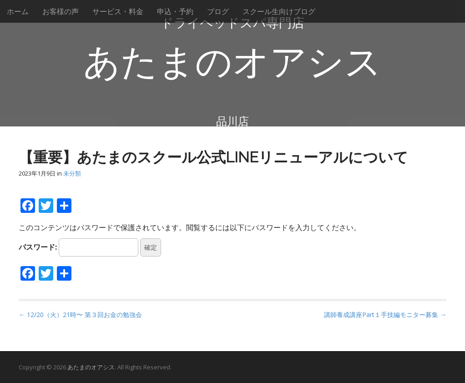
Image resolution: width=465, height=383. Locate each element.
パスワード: (78, 247)
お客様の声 (60, 11)
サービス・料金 (117, 11)
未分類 (72, 173)
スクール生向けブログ (279, 11)
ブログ (218, 11)
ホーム (18, 11)
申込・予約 (175, 11)
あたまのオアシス (232, 62)
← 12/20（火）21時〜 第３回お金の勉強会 (80, 314)
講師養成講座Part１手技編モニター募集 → (385, 314)
